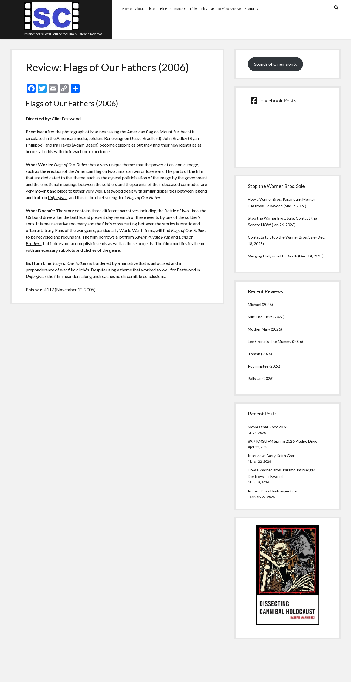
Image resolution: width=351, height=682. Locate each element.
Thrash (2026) (260, 353)
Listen (152, 9)
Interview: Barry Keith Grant (272, 455)
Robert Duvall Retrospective (272, 491)
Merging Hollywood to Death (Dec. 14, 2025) (286, 256)
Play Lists (208, 9)
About (139, 9)
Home (127, 9)
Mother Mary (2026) (265, 329)
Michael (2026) (260, 304)
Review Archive (229, 9)
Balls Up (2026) (260, 378)
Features (251, 9)
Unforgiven (57, 197)
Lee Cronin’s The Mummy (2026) (275, 341)
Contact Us (178, 9)
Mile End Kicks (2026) (266, 316)
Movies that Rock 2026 (267, 427)
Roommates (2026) (264, 366)
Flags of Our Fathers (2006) (72, 103)
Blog (163, 9)
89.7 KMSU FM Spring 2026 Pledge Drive (282, 441)
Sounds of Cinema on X (275, 64)
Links (194, 9)
